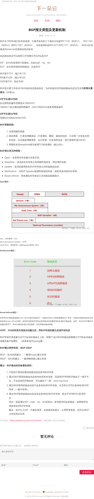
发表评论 (86, 472)
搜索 (58, 20)
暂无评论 (90, 428)
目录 (47, 20)
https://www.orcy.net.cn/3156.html (25, 420)
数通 (41, 35)
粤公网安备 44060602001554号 (56, 492)
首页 (15, 1)
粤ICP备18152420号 (33, 492)
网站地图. (64, 496)
